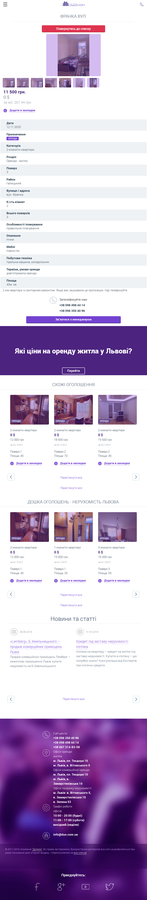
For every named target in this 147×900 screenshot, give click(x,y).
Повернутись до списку (73, 29)
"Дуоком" (37, 849)
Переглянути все (71, 477)
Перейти (73, 371)
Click (5, 5)
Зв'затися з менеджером (73, 319)
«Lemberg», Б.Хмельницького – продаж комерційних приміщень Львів (36, 646)
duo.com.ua (80, 852)
